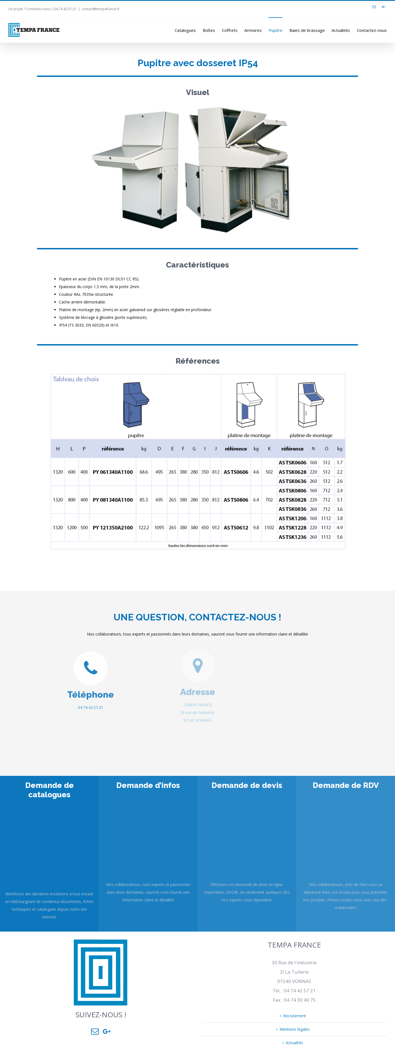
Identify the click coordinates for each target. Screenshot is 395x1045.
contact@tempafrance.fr (101, 9)
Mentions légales (295, 1029)
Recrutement (294, 1015)
